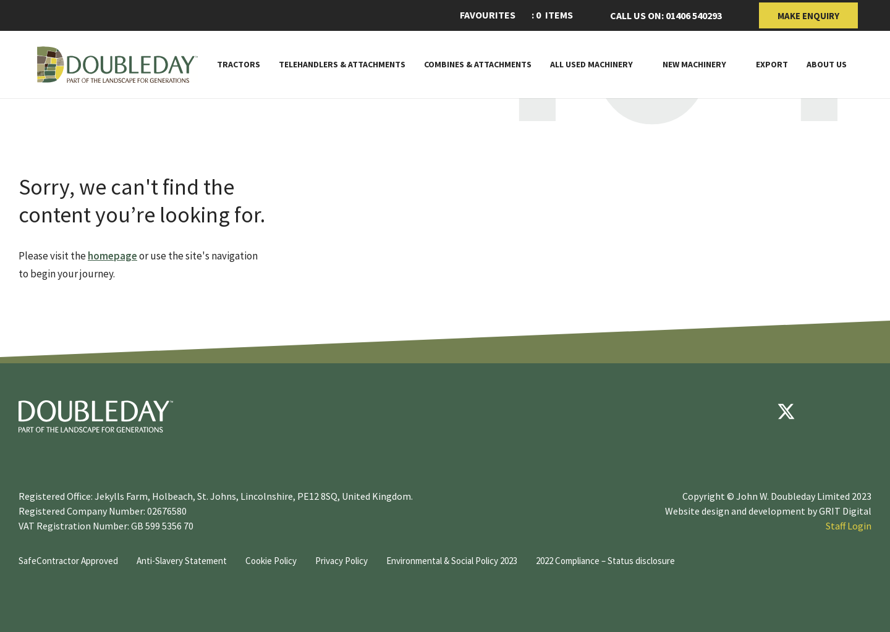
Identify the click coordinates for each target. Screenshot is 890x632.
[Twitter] (786, 411)
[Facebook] (749, 411)
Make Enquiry (808, 16)
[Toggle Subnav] (638, 64)
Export (772, 64)
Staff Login (848, 526)
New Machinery (694, 64)
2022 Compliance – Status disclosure (605, 561)
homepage (112, 256)
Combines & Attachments (478, 64)
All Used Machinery (591, 64)
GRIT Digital (845, 511)
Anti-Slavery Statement (182, 561)
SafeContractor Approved (68, 561)
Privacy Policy (341, 561)
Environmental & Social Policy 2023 (451, 561)
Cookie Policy (271, 561)
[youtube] (823, 411)
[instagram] (860, 411)
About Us (827, 64)
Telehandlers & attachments (342, 64)
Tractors (238, 64)
